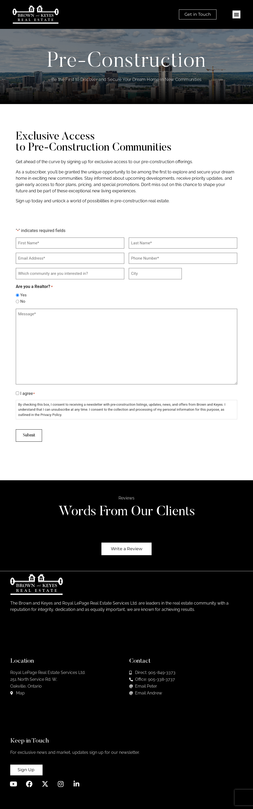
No (22, 300)
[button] (236, 14)
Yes (23, 294)
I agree (27, 392)
